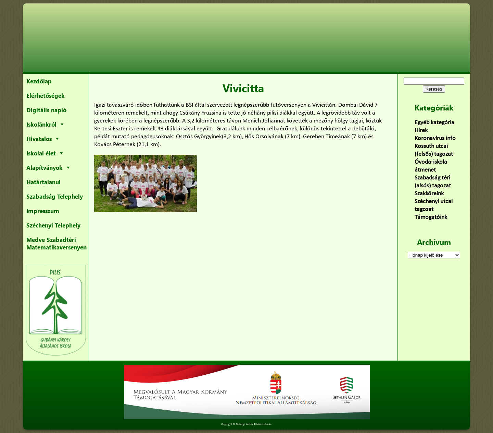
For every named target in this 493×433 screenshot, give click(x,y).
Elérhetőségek (45, 95)
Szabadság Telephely (54, 196)
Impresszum (42, 210)
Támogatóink (431, 217)
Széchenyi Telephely (53, 225)
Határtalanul (43, 182)
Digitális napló (46, 110)
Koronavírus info (435, 138)
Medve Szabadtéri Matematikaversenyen (56, 243)
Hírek (421, 130)
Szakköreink (429, 193)
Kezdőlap (39, 81)
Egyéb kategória (434, 122)
